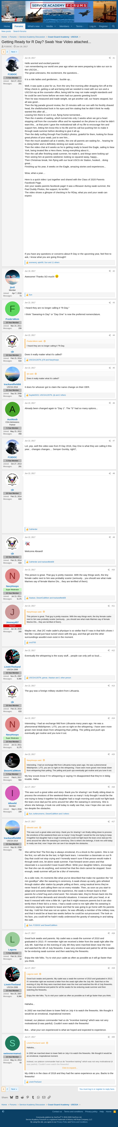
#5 (114, 368)
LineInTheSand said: (36, 1043)
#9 (114, 537)
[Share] (110, 58)
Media (49, 26)
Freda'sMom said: (35, 341)
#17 (113, 822)
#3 (114, 303)
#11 (113, 606)
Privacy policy (91, 1111)
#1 (114, 58)
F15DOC (8, 46)
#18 (113, 933)
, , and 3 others (49, 814)
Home (7, 26)
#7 (114, 441)
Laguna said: (32, 974)
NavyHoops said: (34, 612)
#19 (113, 968)
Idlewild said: (32, 827)
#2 (114, 271)
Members (64, 26)
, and (44, 360)
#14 (113, 718)
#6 (114, 403)
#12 (113, 650)
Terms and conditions (73, 1111)
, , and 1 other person (50, 678)
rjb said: (30, 374)
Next (13, 52)
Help (102, 1111)
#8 (114, 473)
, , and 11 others (44, 262)
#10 (113, 570)
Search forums (19, 31)
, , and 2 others (47, 395)
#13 (113, 686)
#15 (113, 754)
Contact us (57, 1111)
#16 (113, 787)
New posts (6, 31)
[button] (42, 26)
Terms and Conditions (79, 1122)
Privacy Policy (62, 1122)
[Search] (113, 26)
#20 (113, 1037)
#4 (114, 335)
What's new (33, 26)
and (41, 562)
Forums (19, 26)
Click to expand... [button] (70, 1068)
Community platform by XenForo (59, 1117)
